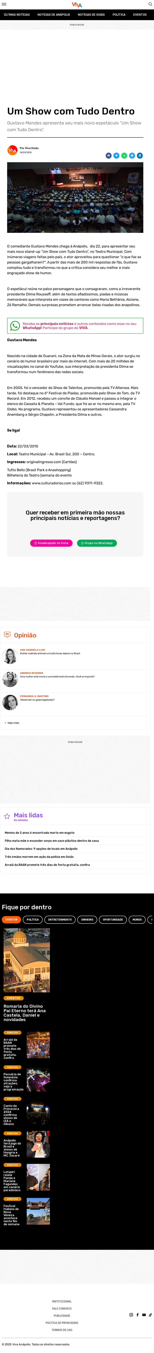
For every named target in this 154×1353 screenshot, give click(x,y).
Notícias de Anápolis (54, 14)
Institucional (62, 1301)
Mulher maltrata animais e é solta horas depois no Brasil (50, 653)
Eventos (140, 14)
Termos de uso (62, 1329)
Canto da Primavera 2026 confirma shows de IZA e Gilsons (11, 1115)
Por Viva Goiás (29, 148)
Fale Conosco (62, 1308)
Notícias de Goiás (91, 14)
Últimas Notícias (17, 14)
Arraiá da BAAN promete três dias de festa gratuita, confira (47, 865)
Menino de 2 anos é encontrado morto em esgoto (40, 832)
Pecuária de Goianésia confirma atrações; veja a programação (14, 1081)
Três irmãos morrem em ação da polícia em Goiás (39, 857)
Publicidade (62, 1315)
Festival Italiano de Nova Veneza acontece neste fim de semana (11, 1215)
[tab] (11, 919)
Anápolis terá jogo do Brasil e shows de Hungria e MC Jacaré (12, 1148)
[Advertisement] (77, 56)
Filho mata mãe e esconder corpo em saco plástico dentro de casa (52, 840)
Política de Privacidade (62, 1322)
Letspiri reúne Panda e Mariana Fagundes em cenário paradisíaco (12, 1181)
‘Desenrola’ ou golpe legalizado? (37, 699)
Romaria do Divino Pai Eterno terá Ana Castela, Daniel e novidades (25, 1013)
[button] (109, 156)
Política (119, 14)
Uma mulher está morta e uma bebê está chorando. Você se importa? (57, 676)
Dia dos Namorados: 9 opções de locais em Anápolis (41, 848)
